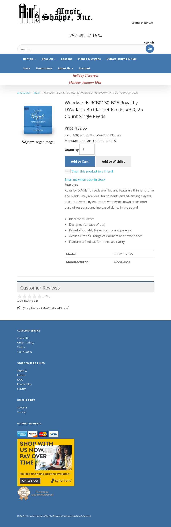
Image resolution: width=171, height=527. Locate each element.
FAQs (20, 379)
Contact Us (23, 338)
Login (147, 42)
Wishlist (21, 347)
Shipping (22, 370)
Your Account (24, 351)
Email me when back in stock (85, 179)
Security (21, 388)
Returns (21, 375)
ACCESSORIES (24, 93)
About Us (65, 68)
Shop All (48, 59)
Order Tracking (25, 342)
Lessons (66, 59)
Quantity (72, 150)
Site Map (21, 412)
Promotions (44, 68)
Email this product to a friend (92, 171)
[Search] (35, 49)
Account (84, 68)
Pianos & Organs (89, 59)
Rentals (29, 59)
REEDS (37, 93)
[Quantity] (87, 149)
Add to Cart (80, 161)
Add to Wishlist (113, 161)
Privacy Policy (24, 384)
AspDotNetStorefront (81, 515)
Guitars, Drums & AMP (121, 59)
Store (27, 68)
